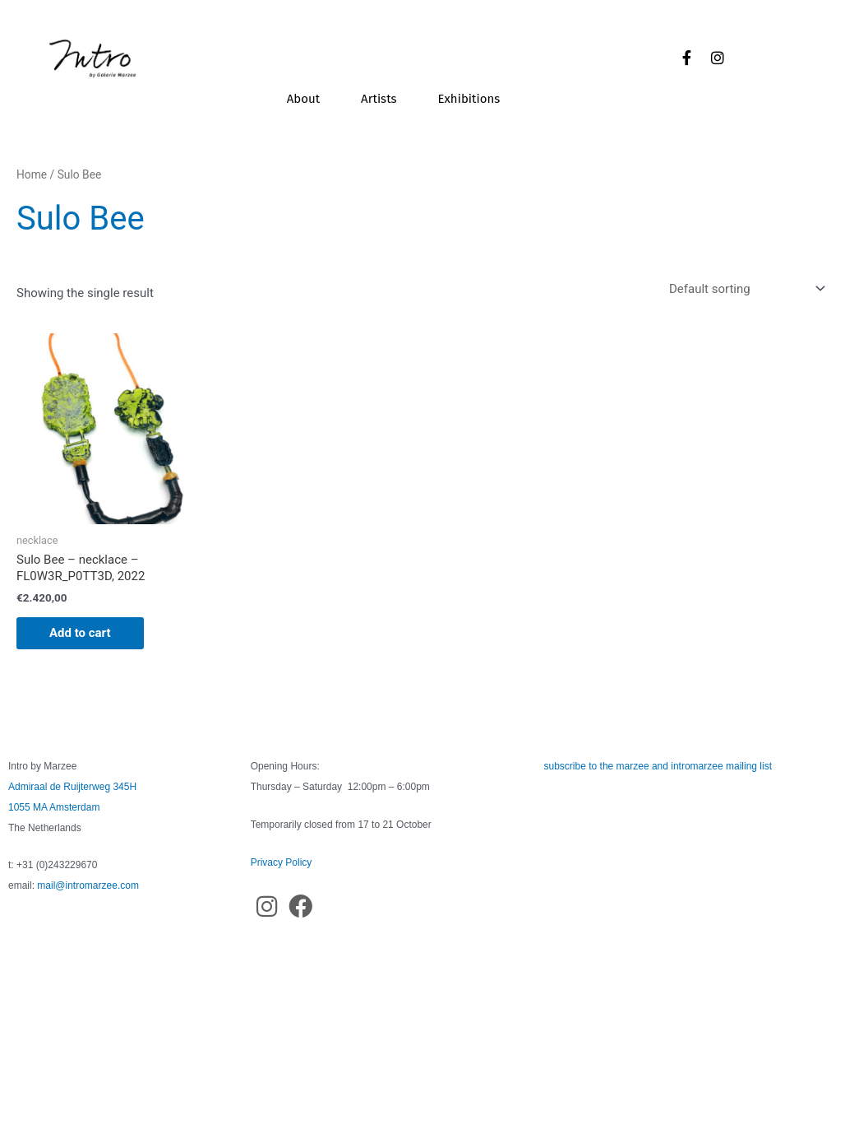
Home (31, 174)
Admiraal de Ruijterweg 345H (72, 786)
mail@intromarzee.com (88, 885)
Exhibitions (469, 98)
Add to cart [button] (80, 632)
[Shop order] (744, 288)
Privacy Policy (281, 862)
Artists (378, 98)
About (303, 98)
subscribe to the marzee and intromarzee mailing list (658, 766)
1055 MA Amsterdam (53, 807)
